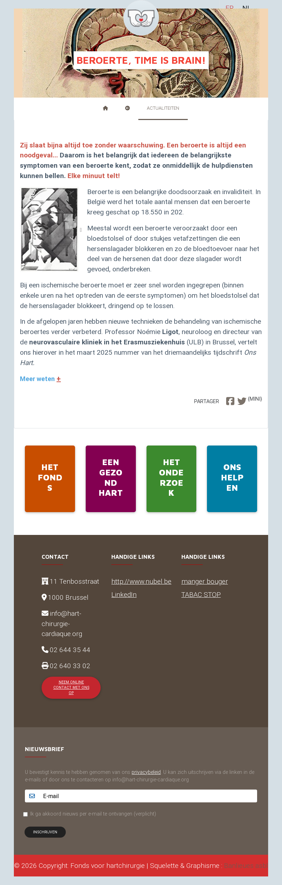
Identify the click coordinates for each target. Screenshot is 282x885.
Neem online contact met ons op (71, 688)
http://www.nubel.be (141, 581)
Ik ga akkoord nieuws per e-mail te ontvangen (93, 814)
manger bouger (204, 581)
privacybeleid (146, 772)
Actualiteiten (163, 108)
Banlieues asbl (246, 865)
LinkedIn (124, 594)
